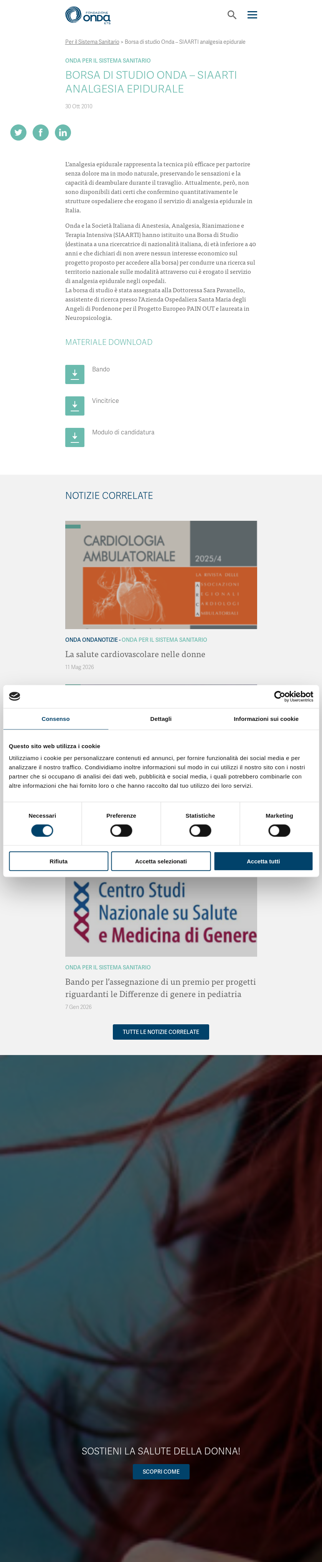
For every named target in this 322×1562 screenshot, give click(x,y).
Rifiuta (59, 861)
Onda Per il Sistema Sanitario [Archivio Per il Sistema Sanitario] (108, 60)
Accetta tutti (263, 861)
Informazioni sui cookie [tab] (266, 718)
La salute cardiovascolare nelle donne (135, 653)
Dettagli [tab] (161, 718)
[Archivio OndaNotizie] (73, 523)
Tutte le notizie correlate (161, 1032)
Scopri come (161, 1471)
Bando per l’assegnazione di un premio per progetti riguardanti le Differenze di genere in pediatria (160, 987)
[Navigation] (252, 14)
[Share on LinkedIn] (63, 132)
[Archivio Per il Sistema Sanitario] (73, 526)
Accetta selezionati (161, 861)
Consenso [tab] (56, 718)
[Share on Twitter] (18, 132)
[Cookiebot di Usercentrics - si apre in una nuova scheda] (279, 696)
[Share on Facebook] (40, 132)
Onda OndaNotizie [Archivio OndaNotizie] (91, 639)
